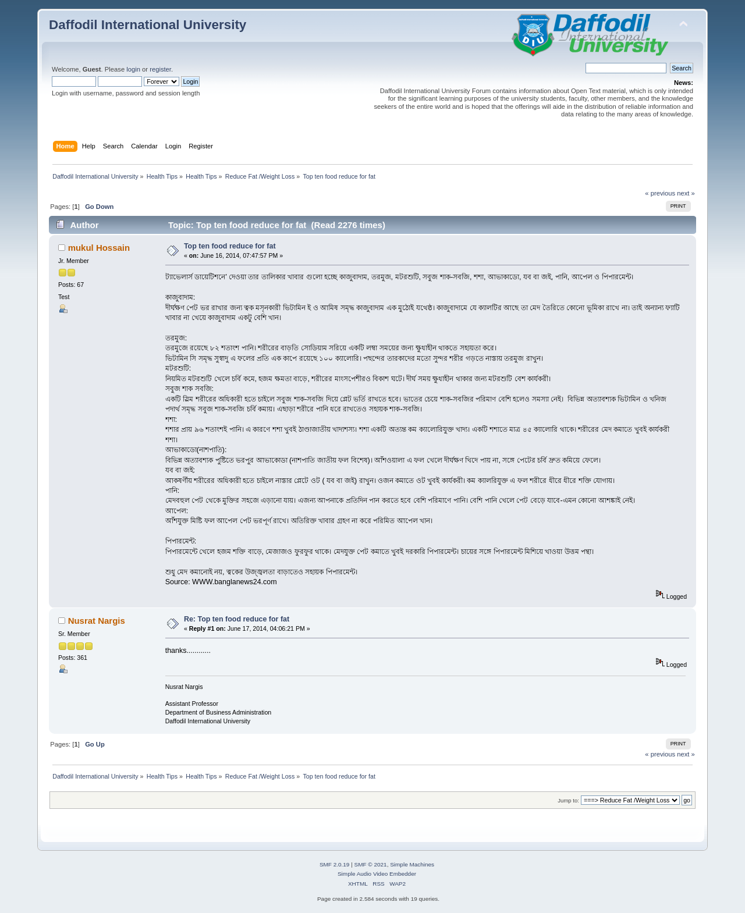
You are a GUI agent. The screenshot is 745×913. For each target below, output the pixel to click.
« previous (660, 193)
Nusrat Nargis (96, 621)
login (133, 69)
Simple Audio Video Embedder (377, 874)
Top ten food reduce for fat (230, 246)
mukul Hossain (99, 248)
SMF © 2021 (370, 864)
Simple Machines (412, 864)
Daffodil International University (147, 24)
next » (686, 193)
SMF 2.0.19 (335, 864)
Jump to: (568, 800)
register (160, 69)
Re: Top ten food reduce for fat (236, 619)
